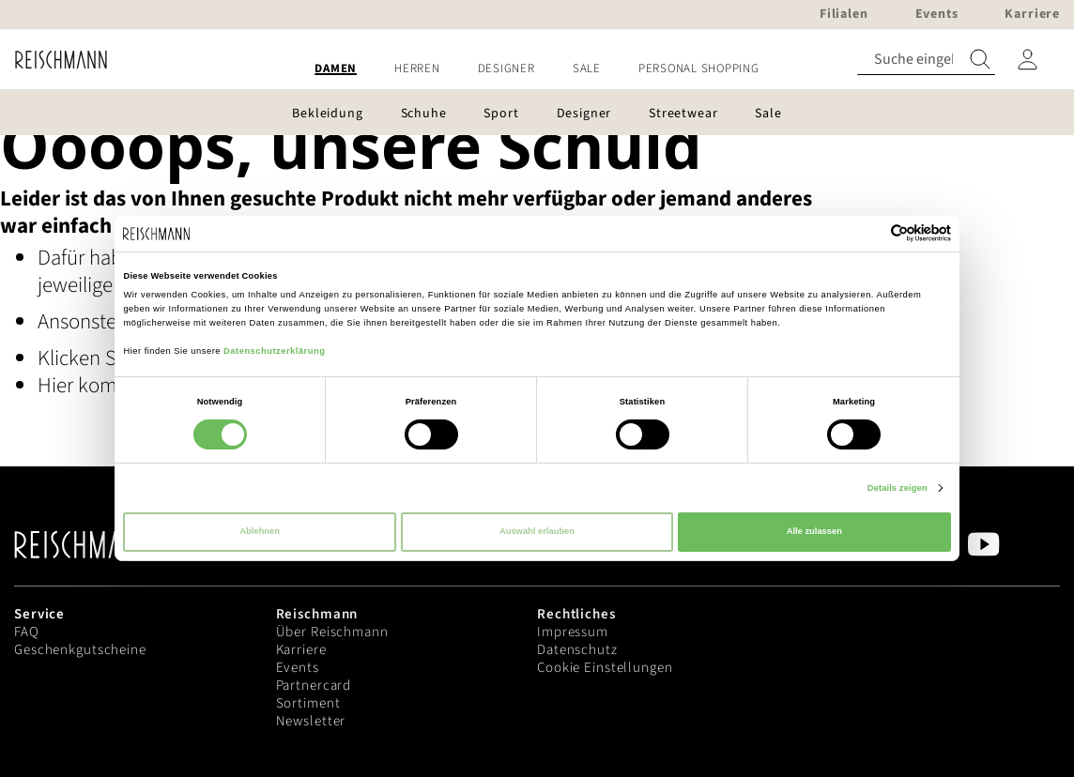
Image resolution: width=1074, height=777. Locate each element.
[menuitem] (336, 69)
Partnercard (314, 685)
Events (297, 668)
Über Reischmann (332, 632)
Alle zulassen (814, 531)
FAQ (26, 632)
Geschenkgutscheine (80, 650)
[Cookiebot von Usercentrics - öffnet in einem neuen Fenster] (869, 233)
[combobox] (926, 59)
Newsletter (311, 721)
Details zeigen (897, 488)
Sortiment (308, 703)
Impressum (572, 632)
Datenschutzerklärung (274, 351)
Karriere (301, 650)
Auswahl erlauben (537, 531)
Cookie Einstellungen (605, 668)
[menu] (537, 69)
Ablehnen (259, 531)
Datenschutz (577, 650)
